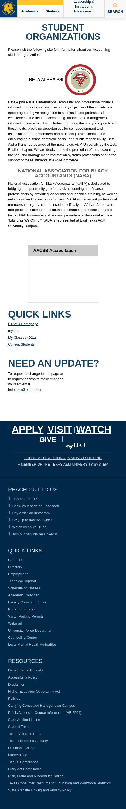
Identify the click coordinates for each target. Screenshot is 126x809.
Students (53, 11)
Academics (29, 11)
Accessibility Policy (23, 677)
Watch (93, 429)
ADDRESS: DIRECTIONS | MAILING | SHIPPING (63, 458)
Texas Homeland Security (28, 741)
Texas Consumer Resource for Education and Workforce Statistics (59, 783)
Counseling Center (22, 637)
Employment (18, 574)
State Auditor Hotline (24, 720)
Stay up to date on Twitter (30, 520)
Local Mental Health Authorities (32, 644)
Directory (15, 567)
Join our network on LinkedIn (32, 534)
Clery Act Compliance (25, 769)
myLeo (13, 331)
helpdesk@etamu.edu (25, 390)
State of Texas (19, 727)
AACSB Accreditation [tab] (54, 250)
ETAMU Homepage (23, 324)
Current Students (21, 344)
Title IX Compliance (23, 762)
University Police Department (30, 630)
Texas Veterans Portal (25, 734)
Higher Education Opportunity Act (34, 691)
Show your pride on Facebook (33, 506)
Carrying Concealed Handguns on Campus (41, 706)
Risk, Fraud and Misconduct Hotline (35, 776)
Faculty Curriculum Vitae (27, 602)
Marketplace (17, 755)
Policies (14, 698)
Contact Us (16, 560)
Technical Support (22, 581)
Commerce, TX (23, 499)
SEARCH (115, 8)
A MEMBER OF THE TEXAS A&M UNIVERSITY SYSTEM (63, 464)
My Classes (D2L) (22, 337)
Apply (28, 429)
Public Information (22, 609)
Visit (59, 429)
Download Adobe (21, 748)
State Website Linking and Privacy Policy (39, 790)
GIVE (47, 440)
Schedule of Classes (24, 588)
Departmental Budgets (25, 670)
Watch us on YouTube (27, 527)
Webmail (15, 623)
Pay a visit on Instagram (29, 513)
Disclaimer (16, 684)
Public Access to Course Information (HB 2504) (44, 713)
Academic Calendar (23, 595)
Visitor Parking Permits (25, 616)
